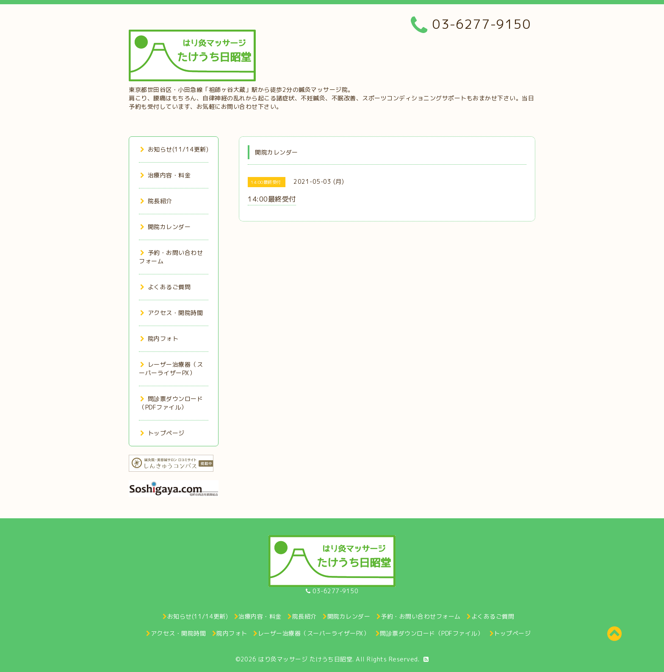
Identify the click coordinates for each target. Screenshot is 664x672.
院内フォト (159, 339)
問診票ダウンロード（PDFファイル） (171, 403)
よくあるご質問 (165, 287)
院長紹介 (156, 201)
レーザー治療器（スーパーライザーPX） (171, 368)
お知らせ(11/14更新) (174, 149)
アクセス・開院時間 (171, 313)
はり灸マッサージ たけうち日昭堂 (305, 659)
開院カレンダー (165, 227)
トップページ (162, 433)
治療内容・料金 (165, 175)
